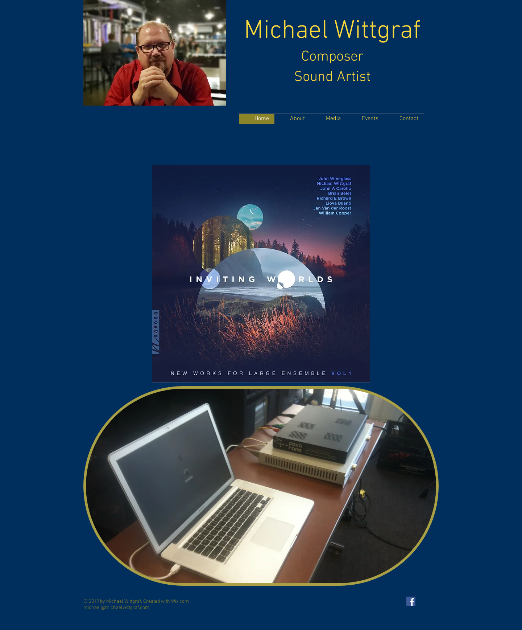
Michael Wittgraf (332, 31)
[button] (261, 486)
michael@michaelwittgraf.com (116, 608)
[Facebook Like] (97, 131)
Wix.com (180, 601)
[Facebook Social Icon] (410, 601)
